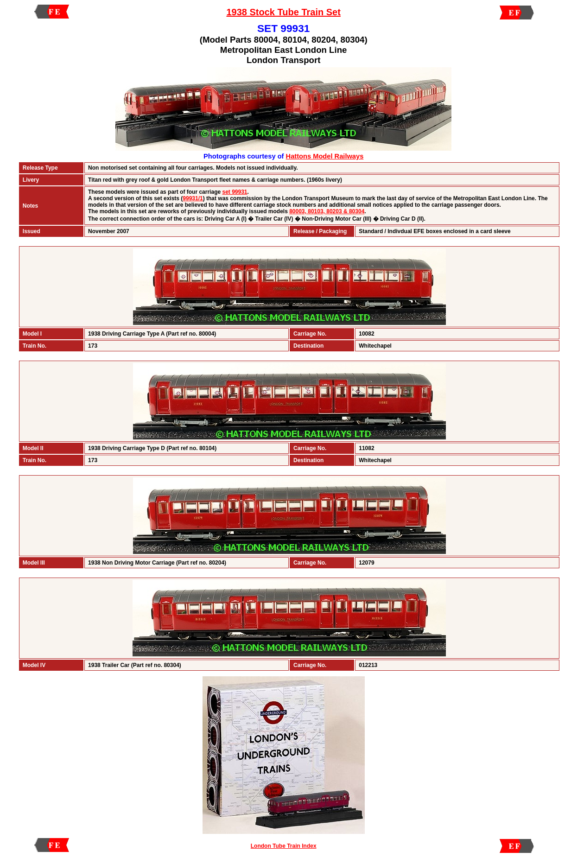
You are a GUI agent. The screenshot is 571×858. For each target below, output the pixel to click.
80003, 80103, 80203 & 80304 (326, 211)
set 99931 (234, 192)
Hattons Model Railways (325, 156)
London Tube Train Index (284, 846)
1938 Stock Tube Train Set (283, 12)
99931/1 (193, 198)
